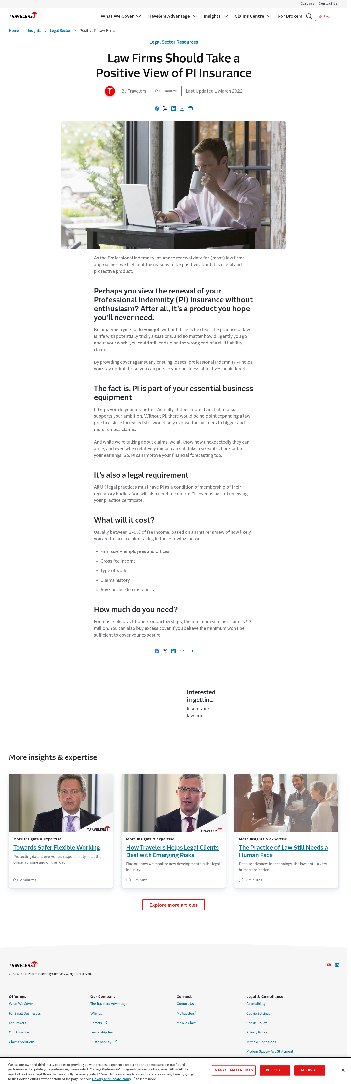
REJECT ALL (275, 1070)
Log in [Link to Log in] (327, 16)
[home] (23, 15)
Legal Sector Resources (174, 42)
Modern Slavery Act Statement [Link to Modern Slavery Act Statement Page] (269, 1051)
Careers (308, 3)
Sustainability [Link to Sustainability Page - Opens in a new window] (103, 1042)
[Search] (309, 16)
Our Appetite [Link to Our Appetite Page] (19, 1032)
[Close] (343, 1070)
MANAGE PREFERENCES (234, 1070)
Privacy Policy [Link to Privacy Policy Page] (256, 1032)
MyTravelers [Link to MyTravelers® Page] (187, 1013)
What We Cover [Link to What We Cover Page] (21, 1003)
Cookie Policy (256, 1023)
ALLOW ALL (310, 1070)
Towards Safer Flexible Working (56, 862)
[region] (175, 1070)
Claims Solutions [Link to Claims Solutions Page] (22, 1042)
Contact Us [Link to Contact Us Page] (185, 1003)
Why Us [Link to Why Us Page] (96, 1013)
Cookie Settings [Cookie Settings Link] (258, 1013)
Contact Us (328, 3)
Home (14, 30)
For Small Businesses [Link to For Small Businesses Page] (25, 1013)
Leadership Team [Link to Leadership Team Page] (103, 1032)
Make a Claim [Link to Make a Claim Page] (187, 1023)
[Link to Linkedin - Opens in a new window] (337, 965)
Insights (34, 30)
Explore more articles (174, 920)
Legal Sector (60, 30)
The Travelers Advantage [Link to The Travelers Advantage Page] (108, 1003)
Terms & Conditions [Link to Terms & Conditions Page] (261, 1042)
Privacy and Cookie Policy (111, 1079)
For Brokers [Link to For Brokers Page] (17, 1023)
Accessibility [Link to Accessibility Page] (256, 1003)
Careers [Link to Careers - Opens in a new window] (99, 1023)
